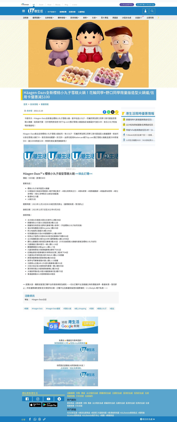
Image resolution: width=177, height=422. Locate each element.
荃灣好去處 (128, 392)
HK (34, 5)
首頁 (25, 104)
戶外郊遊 (80, 395)
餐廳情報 (45, 104)
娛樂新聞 (63, 12)
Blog (66, 5)
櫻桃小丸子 (102, 308)
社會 (94, 17)
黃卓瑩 (29, 110)
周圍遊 (115, 17)
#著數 (102, 415)
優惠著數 (36, 17)
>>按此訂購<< (83, 174)
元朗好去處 (117, 392)
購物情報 (61, 17)
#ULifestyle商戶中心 (90, 415)
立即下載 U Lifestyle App (146, 5)
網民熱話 (70, 402)
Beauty (58, 5)
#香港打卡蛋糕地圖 (99, 412)
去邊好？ (138, 17)
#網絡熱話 (110, 415)
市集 (78, 392)
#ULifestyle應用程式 (128, 412)
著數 (26, 308)
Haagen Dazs (38, 308)
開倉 (83, 392)
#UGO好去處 (72, 412)
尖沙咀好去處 (92, 392)
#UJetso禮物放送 (74, 415)
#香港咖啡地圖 (113, 412)
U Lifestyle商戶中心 (127, 5)
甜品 (112, 308)
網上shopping (80, 308)
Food (49, 5)
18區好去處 (126, 17)
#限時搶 (141, 412)
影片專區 (104, 17)
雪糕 (92, 308)
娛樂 (85, 17)
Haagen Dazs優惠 (53, 308)
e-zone (74, 5)
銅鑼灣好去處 (105, 392)
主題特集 (150, 17)
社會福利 (89, 395)
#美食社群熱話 (84, 412)
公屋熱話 (81, 12)
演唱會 (25, 17)
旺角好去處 (139, 392)
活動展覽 (71, 392)
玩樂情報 (48, 17)
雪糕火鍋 (67, 308)
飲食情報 (74, 17)
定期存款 (72, 12)
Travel (41, 5)
